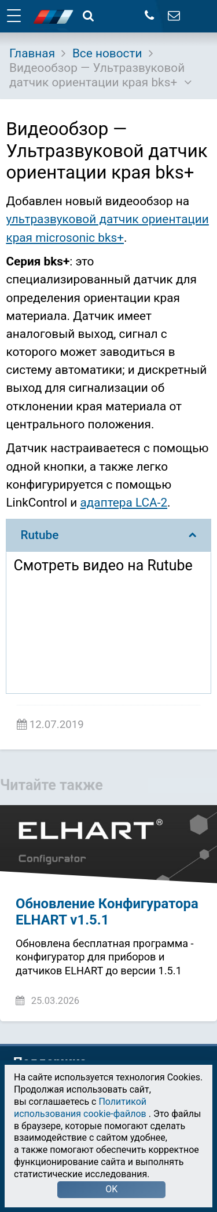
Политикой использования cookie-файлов (80, 1107)
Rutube (108, 535)
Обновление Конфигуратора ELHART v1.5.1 (107, 912)
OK (111, 1189)
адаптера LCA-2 (123, 502)
